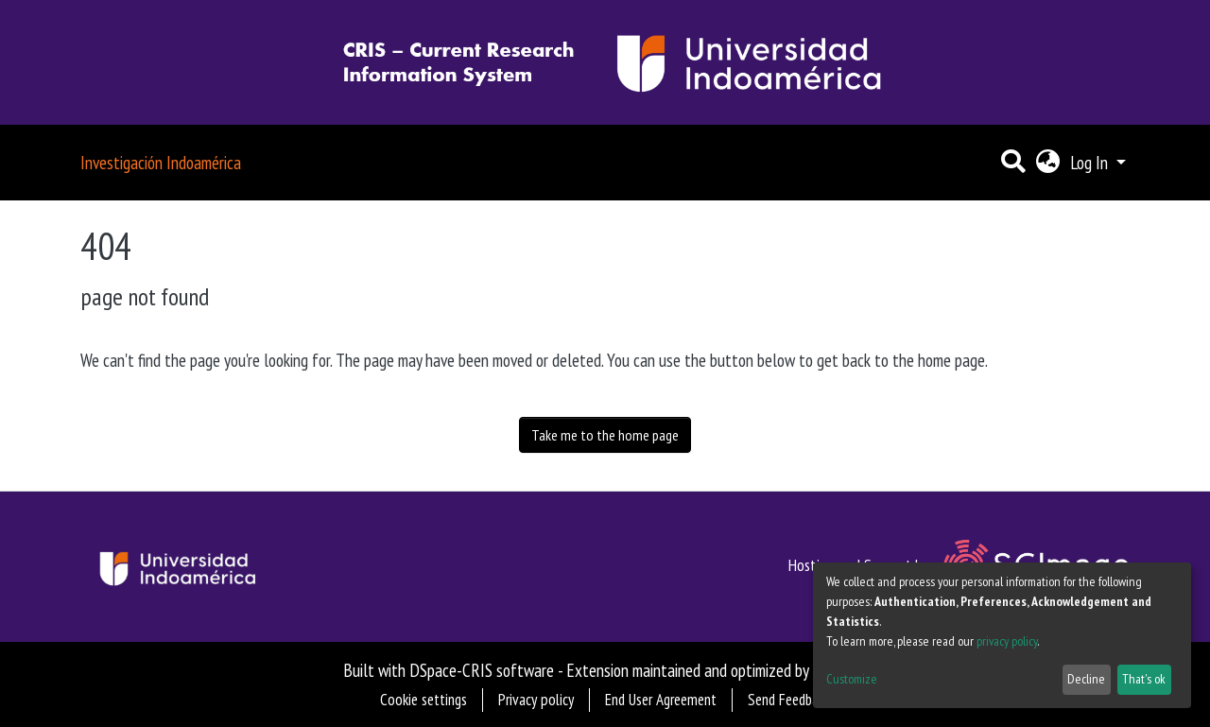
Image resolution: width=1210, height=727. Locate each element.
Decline (1086, 678)
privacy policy (1007, 640)
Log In (1091, 162)
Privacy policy (536, 699)
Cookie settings (423, 699)
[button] (1047, 163)
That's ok (1144, 678)
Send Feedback (789, 699)
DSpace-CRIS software (481, 670)
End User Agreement (661, 699)
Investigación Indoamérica (160, 162)
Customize (851, 678)
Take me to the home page (605, 434)
